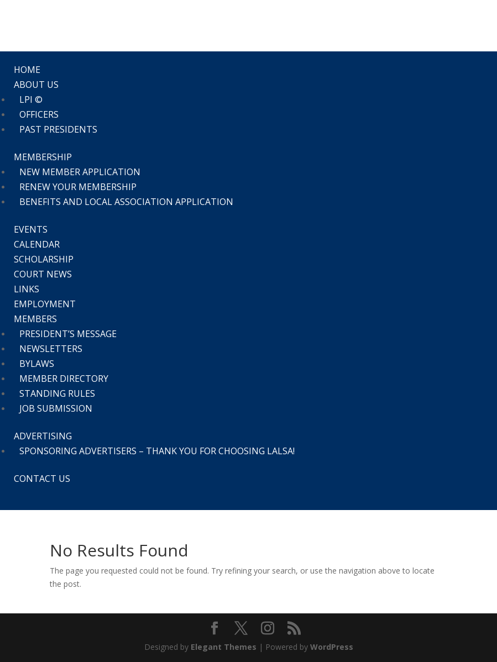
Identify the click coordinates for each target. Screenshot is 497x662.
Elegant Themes (224, 647)
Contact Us (42, 478)
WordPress (331, 647)
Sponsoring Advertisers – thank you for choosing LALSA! (157, 451)
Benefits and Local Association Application (126, 202)
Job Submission (55, 408)
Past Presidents (58, 129)
